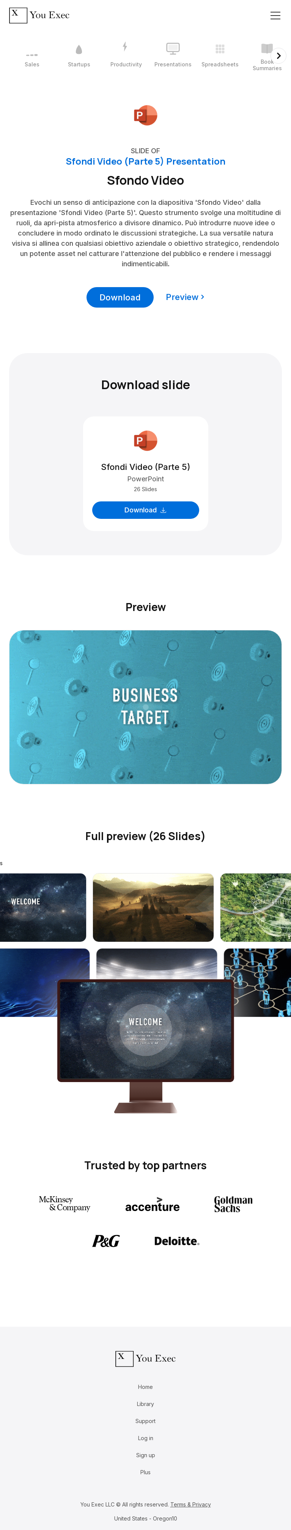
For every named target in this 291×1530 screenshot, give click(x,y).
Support (145, 1421)
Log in (145, 1438)
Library (145, 1404)
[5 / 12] (220, 55)
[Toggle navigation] (275, 15)
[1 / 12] (32, 55)
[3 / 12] (126, 55)
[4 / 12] (173, 55)
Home (145, 1387)
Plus (145, 1472)
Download (120, 297)
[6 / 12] (267, 55)
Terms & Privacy (190, 1504)
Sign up (145, 1455)
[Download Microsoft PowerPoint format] (146, 115)
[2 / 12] (79, 55)
